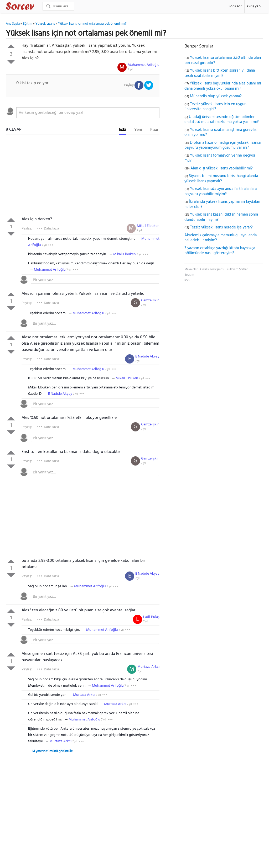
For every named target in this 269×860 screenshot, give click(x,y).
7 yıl (130, 69)
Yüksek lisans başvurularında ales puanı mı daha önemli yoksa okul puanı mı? (222, 86)
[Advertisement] (82, 176)
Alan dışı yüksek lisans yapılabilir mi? (221, 168)
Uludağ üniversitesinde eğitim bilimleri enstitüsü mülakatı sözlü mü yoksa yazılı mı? (221, 119)
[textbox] (87, 112)
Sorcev (37, 7)
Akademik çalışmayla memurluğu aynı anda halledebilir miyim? (220, 238)
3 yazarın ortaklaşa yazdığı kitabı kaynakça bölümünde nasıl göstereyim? (219, 251)
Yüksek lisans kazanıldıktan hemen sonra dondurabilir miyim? (221, 217)
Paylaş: (27, 228)
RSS (186, 280)
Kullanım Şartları (238, 269)
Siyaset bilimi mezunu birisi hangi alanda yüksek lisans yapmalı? (221, 178)
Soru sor (235, 6)
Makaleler (191, 269)
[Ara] (58, 6)
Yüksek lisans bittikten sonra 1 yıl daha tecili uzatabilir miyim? (219, 73)
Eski (122, 129)
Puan (154, 129)
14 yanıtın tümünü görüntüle (52, 751)
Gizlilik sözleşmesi (212, 269)
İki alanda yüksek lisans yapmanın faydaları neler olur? (222, 204)
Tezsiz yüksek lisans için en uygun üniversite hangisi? (215, 107)
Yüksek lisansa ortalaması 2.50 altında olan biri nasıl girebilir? (222, 60)
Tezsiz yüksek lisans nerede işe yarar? (221, 227)
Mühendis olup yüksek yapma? (216, 96)
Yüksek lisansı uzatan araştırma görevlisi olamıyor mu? (220, 132)
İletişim (189, 274)
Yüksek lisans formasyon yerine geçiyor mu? (219, 158)
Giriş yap (254, 6)
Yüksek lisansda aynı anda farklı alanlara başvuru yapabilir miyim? (220, 191)
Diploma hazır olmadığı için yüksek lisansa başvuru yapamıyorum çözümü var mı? (222, 145)
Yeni (138, 129)
